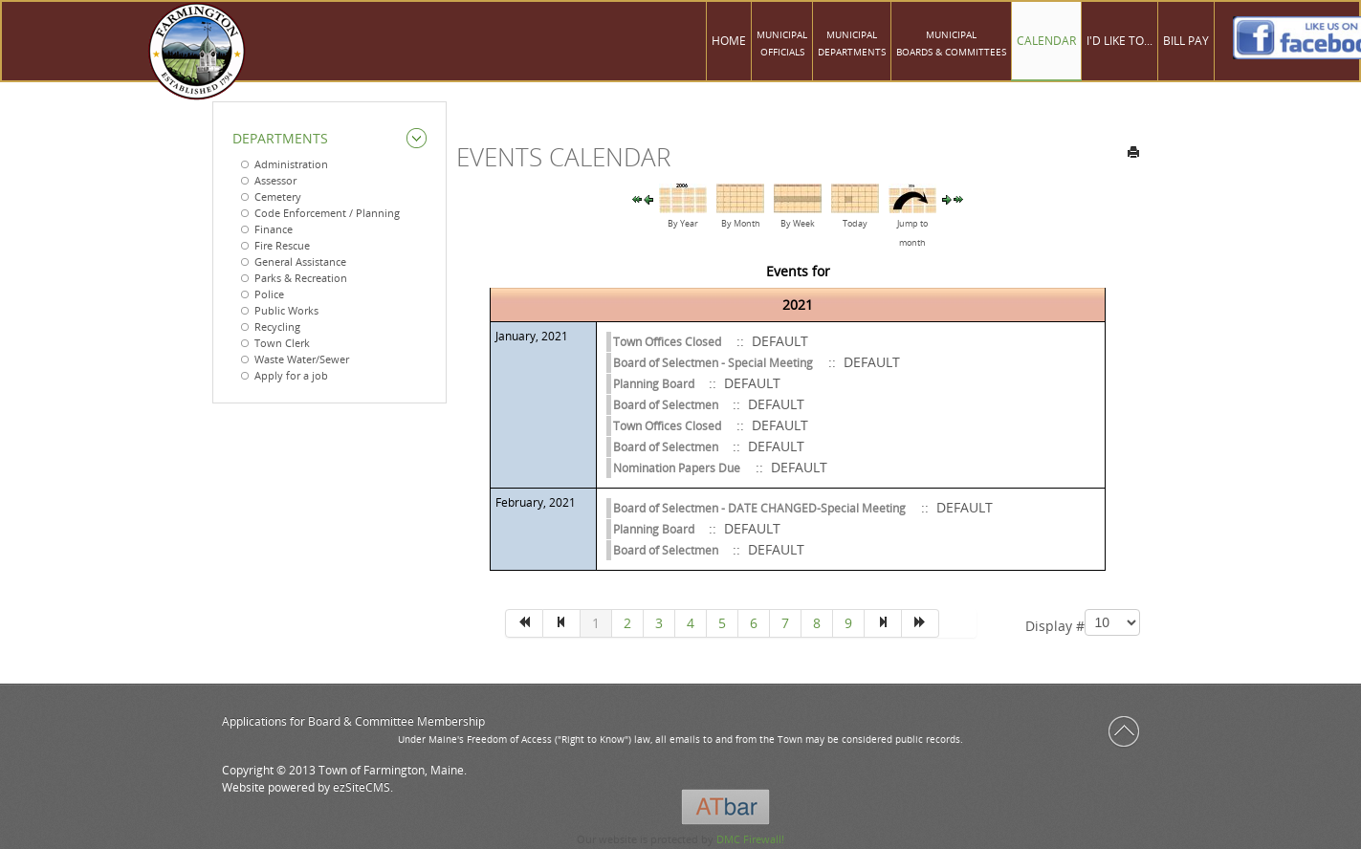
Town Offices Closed (667, 342)
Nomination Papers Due (676, 468)
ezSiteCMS (361, 787)
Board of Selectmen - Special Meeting (713, 363)
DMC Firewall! (750, 839)
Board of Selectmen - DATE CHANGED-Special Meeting (759, 508)
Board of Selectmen (667, 405)
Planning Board (655, 384)
